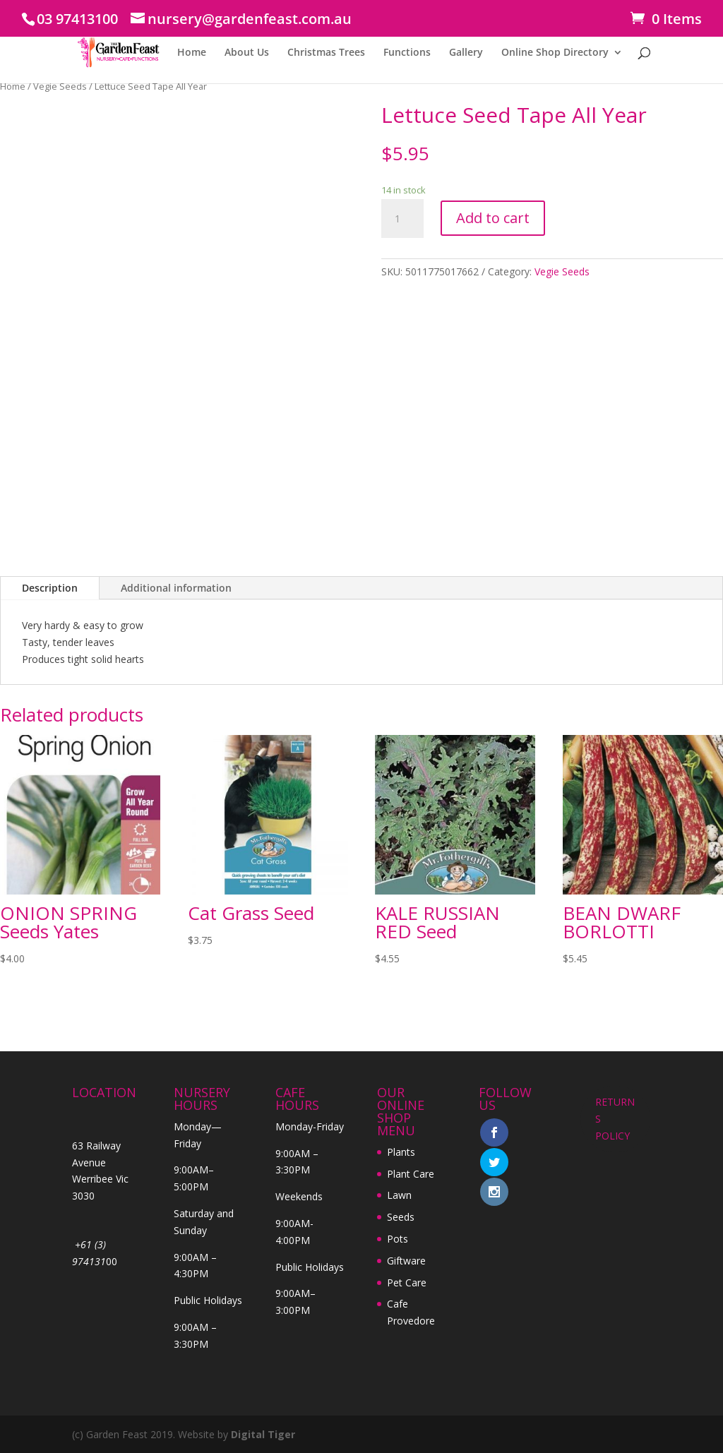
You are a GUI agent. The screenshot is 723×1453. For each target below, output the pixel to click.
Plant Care (410, 1173)
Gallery (466, 53)
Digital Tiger (263, 1434)
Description (50, 587)
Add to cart (493, 217)
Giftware (406, 1260)
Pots (397, 1238)
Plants (401, 1152)
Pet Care (406, 1282)
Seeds (400, 1217)
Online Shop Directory (555, 53)
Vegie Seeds (60, 86)
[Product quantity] (402, 219)
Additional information (176, 587)
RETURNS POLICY (615, 1118)
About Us (247, 53)
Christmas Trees (326, 53)
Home (191, 53)
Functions (407, 53)
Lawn (399, 1195)
